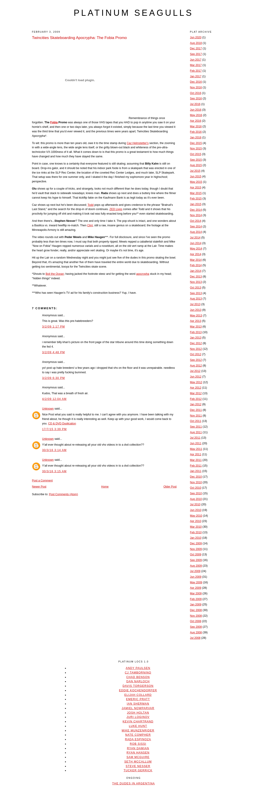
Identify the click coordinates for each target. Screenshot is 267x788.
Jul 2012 (195, 371)
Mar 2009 (196, 593)
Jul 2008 (195, 637)
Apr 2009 (195, 587)
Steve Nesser (138, 766)
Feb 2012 (196, 399)
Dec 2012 (196, 343)
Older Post (169, 486)
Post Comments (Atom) (63, 494)
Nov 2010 (196, 482)
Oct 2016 (195, 93)
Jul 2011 (195, 437)
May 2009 (196, 582)
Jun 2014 (196, 243)
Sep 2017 (196, 54)
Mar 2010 (196, 526)
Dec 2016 (196, 81)
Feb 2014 (196, 265)
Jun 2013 (196, 310)
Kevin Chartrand (138, 721)
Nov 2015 (196, 148)
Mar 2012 (196, 393)
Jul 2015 (195, 170)
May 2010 (196, 515)
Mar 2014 (196, 259)
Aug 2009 (196, 565)
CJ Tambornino (138, 672)
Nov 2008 (196, 615)
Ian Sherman (138, 703)
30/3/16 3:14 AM (54, 450)
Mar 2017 (196, 65)
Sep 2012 (196, 360)
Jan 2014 (196, 271)
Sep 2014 (196, 226)
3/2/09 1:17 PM (53, 326)
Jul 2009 (195, 571)
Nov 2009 (196, 549)
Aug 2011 (196, 432)
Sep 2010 (196, 493)
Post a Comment (42, 480)
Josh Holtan (138, 712)
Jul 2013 (195, 304)
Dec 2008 (196, 610)
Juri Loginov (138, 717)
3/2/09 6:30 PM (53, 378)
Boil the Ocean (55, 273)
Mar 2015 (196, 193)
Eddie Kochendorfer (138, 690)
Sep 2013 (196, 293)
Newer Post (39, 486)
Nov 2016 (196, 87)
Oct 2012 (195, 354)
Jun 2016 (196, 109)
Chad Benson (138, 677)
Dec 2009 (196, 543)
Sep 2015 (196, 159)
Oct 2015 (195, 154)
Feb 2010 (196, 532)
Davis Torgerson (138, 685)
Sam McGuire (137, 757)
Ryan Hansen (138, 752)
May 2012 (196, 382)
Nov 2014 (196, 215)
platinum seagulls (133, 13)
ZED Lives (115, 209)
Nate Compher (138, 734)
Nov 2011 (196, 415)
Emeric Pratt (138, 699)
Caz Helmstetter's (138, 143)
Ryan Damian (138, 748)
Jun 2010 (196, 510)
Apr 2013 (195, 321)
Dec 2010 (196, 476)
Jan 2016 (196, 137)
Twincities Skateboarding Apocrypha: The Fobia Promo (79, 37)
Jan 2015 (196, 204)
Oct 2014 (195, 220)
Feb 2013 (196, 332)
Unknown (48, 408)
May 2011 (196, 449)
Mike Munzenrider (138, 730)
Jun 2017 (196, 59)
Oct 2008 (195, 621)
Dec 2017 (196, 48)
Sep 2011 (196, 426)
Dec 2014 (196, 209)
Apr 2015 (195, 187)
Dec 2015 (196, 143)
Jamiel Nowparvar (138, 708)
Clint (90, 225)
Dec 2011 (196, 410)
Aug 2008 (196, 632)
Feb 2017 (196, 70)
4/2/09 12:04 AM (54, 399)
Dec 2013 (196, 276)
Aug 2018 (196, 43)
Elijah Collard (138, 694)
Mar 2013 (196, 326)
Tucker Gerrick (138, 770)
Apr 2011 (195, 454)
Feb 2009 (196, 599)
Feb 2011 (196, 465)
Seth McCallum (138, 761)
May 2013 (196, 315)
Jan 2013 (196, 337)
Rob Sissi (138, 743)
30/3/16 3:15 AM (54, 471)
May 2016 (196, 115)
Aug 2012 (196, 365)
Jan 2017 (196, 76)
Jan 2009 (196, 604)
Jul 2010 (195, 504)
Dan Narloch (138, 681)
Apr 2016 (195, 120)
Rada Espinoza (138, 739)
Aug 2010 (196, 499)
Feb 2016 (196, 131)
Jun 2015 (196, 176)
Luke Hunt (138, 726)
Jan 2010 (196, 537)
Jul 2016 (195, 104)
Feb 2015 (196, 198)
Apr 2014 (195, 254)
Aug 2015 (196, 165)
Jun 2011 (196, 443)
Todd (91, 204)
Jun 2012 (196, 376)
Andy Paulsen (138, 668)
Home (105, 486)
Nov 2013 (196, 282)
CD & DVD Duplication (62, 423)
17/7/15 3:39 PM (54, 429)
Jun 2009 (196, 576)
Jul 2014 (195, 237)
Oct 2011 (195, 421)
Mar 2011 (196, 460)
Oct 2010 (195, 487)
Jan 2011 (196, 471)
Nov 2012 (196, 348)
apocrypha (142, 273)
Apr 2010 (195, 521)
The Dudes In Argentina (133, 783)
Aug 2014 (196, 232)
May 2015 (196, 181)
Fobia (54, 122)
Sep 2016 (196, 98)
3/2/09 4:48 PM (53, 352)
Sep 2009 (196, 560)
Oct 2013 (195, 287)
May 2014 (196, 248)
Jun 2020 (196, 37)
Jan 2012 (196, 404)
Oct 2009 (195, 554)
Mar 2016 (196, 126)
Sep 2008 (196, 626)
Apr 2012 (195, 387)
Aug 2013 (196, 298)
